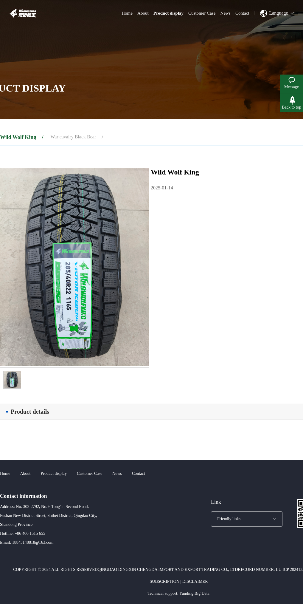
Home (127, 13)
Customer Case (201, 13)
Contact (242, 13)
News (225, 13)
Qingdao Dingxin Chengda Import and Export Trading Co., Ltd (168, 569)
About (143, 13)
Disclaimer (195, 581)
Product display (168, 13)
